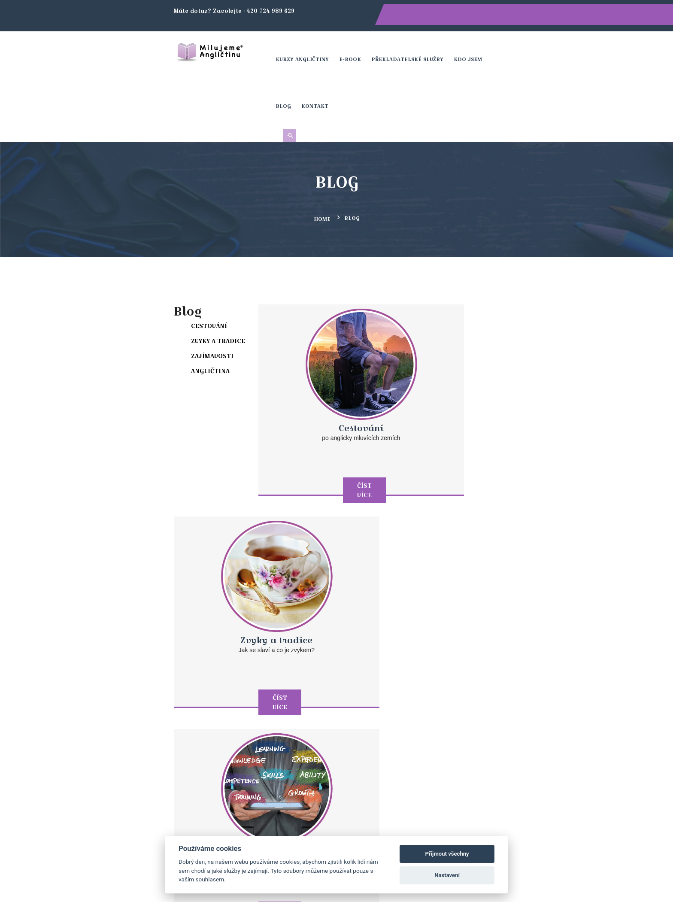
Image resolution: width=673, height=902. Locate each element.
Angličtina (122, 299)
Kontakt (534, 49)
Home (322, 148)
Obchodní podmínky (437, 742)
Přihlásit (549, 637)
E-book (353, 49)
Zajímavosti (124, 284)
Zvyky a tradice (130, 269)
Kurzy (413, 721)
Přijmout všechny (447, 853)
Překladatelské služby (410, 49)
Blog (503, 49)
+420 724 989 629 (248, 720)
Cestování (121, 254)
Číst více (302, 386)
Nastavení (447, 875)
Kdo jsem (471, 49)
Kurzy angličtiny (305, 49)
